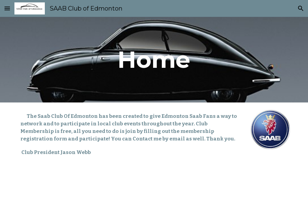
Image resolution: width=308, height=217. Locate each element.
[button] (7, 8)
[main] (153, 59)
